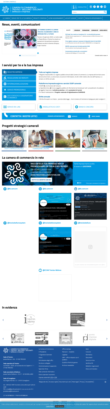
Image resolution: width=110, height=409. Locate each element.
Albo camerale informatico (46, 372)
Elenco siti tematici (91, 369)
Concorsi (88, 352)
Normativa (89, 355)
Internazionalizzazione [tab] (17, 83)
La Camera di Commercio (46, 349)
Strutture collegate (44, 363)
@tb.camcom (10, 188)
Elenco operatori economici (47, 374)
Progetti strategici (40, 18)
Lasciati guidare (70, 18)
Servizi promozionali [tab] (16, 89)
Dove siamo (94, 116)
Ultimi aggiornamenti (55, 18)
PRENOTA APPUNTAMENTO (93, 18)
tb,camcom (6, 194)
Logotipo (64, 355)
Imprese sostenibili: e (48, 377)
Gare (87, 349)
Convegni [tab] (77, 30)
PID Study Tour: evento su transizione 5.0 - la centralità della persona (82, 34)
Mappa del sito (43, 382)
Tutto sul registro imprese (48, 72)
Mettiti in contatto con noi (41, 180)
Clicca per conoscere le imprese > (96, 183)
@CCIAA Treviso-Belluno (50, 270)
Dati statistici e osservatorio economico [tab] (20, 96)
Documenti (89, 357)
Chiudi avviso (60, 406)
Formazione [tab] (86, 30)
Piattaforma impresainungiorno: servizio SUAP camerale (60, 83)
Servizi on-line (13, 106)
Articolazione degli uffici (46, 360)
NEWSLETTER (79, 7)
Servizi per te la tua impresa (22, 18)
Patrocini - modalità (68, 352)
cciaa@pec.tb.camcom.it (13, 389)
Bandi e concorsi (86, 106)
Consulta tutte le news (100, 55)
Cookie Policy (50, 406)
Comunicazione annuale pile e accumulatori (76, 51)
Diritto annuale (44, 96)
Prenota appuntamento (56, 116)
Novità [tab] (68, 30)
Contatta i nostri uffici (23, 116)
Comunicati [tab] (94, 30)
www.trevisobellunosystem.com (45, 174)
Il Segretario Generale (45, 355)
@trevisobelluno (82, 222)
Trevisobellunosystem (9, 228)
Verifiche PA (89, 363)
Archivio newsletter (68, 365)
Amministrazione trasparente (47, 366)
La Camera (6, 18)
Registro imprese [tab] (14, 72)
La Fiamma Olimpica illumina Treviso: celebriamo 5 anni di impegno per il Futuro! (48, 32)
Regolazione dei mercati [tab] (17, 77)
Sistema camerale (9, 2)
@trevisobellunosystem (14, 222)
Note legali (75, 382)
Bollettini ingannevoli (92, 366)
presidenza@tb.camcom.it (11, 391)
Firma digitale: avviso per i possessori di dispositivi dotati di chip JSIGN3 (83, 41)
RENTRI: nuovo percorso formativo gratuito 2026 (77, 46)
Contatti (81, 18)
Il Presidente (42, 352)
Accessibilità (89, 382)
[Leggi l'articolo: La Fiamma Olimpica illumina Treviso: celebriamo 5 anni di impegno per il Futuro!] (38, 53)
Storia (40, 357)
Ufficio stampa (66, 349)
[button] (3, 320)
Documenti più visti (65, 382)
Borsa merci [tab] (103, 30)
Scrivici (72, 116)
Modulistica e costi (51, 106)
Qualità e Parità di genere (70, 362)
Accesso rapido (53, 382)
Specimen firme (43, 369)
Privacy (82, 382)
